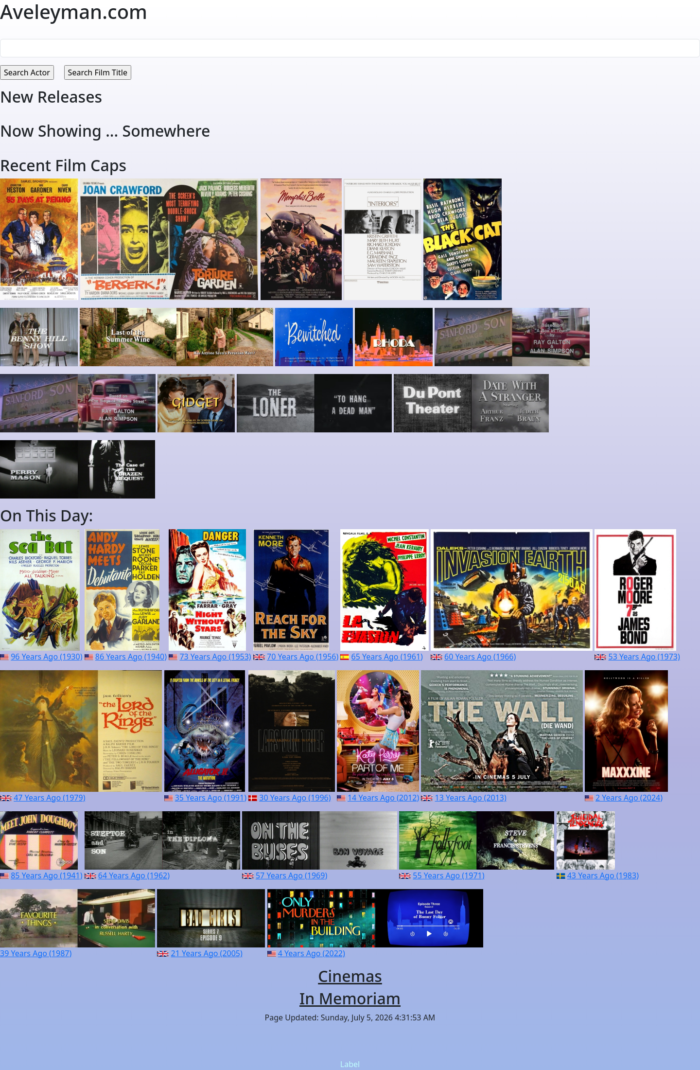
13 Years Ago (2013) (471, 797)
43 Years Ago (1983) (603, 875)
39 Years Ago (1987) (35, 953)
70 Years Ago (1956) (302, 656)
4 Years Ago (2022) (311, 953)
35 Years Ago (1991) (210, 797)
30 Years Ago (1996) (295, 797)
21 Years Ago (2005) (207, 953)
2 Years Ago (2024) (629, 797)
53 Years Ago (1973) (644, 656)
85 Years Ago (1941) (46, 875)
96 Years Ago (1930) (46, 656)
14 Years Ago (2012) (383, 797)
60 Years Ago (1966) (480, 656)
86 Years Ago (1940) (131, 656)
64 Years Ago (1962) (134, 875)
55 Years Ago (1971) (448, 875)
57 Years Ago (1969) (291, 875)
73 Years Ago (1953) (215, 656)
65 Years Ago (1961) (387, 656)
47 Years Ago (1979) (49, 797)
